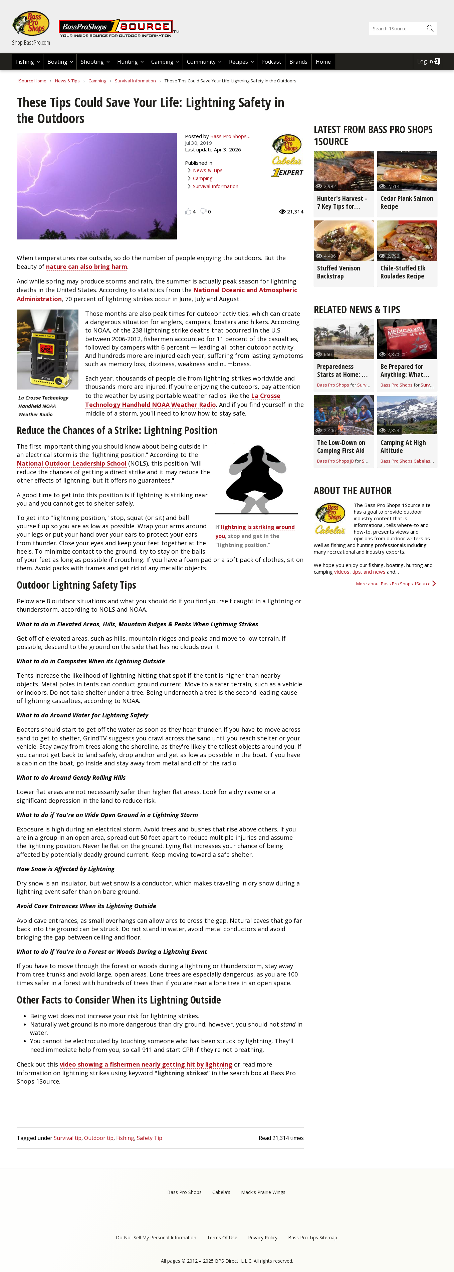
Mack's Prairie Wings (263, 1192)
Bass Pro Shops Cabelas (405, 461)
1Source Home (31, 81)
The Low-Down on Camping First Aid (341, 446)
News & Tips (67, 81)
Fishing (25, 61)
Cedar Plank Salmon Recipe (407, 202)
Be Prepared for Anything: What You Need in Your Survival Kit (403, 378)
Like (188, 211)
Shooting (92, 61)
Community (201, 61)
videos (342, 571)
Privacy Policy (262, 1237)
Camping (162, 61)
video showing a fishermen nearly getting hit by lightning (146, 1064)
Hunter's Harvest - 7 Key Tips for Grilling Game (342, 206)
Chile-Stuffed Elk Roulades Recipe (403, 271)
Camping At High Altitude (403, 446)
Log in (425, 61)
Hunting (127, 61)
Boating (57, 61)
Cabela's (221, 1192)
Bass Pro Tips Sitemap (312, 1237)
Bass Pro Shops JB (335, 461)
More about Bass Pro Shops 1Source (393, 584)
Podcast (271, 61)
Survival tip (67, 1138)
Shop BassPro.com (31, 42)
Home (323, 61)
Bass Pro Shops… (230, 136)
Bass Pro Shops (333, 385)
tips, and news (369, 571)
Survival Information (135, 81)
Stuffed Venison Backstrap (338, 271)
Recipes (238, 61)
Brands (298, 61)
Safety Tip (149, 1138)
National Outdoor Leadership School (72, 463)
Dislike (203, 211)
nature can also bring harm (86, 266)
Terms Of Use (222, 1237)
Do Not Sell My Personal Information (156, 1237)
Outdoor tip (99, 1138)
